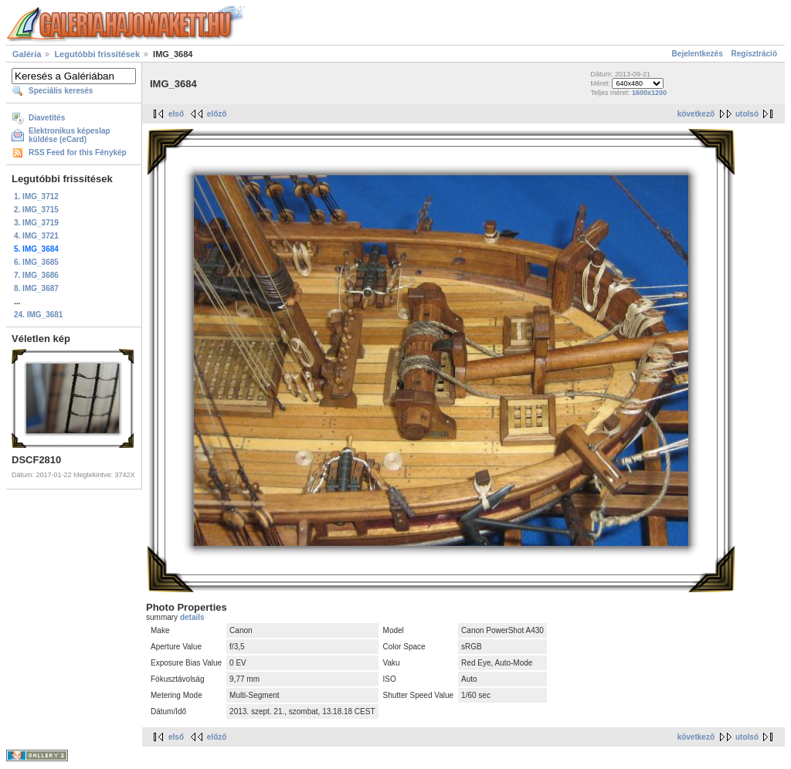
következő (696, 114)
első (176, 114)
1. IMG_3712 (36, 196)
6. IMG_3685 (36, 262)
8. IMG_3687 (36, 288)
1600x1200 (649, 93)
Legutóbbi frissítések (97, 54)
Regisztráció (754, 53)
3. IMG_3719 (36, 223)
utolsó (747, 114)
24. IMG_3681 (38, 314)
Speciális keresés (61, 90)
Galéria (26, 54)
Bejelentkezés (697, 53)
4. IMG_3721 (36, 236)
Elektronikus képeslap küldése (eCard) (69, 135)
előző (217, 114)
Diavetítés (47, 117)
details (192, 617)
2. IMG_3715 (36, 209)
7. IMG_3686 (36, 275)
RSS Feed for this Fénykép (78, 152)
